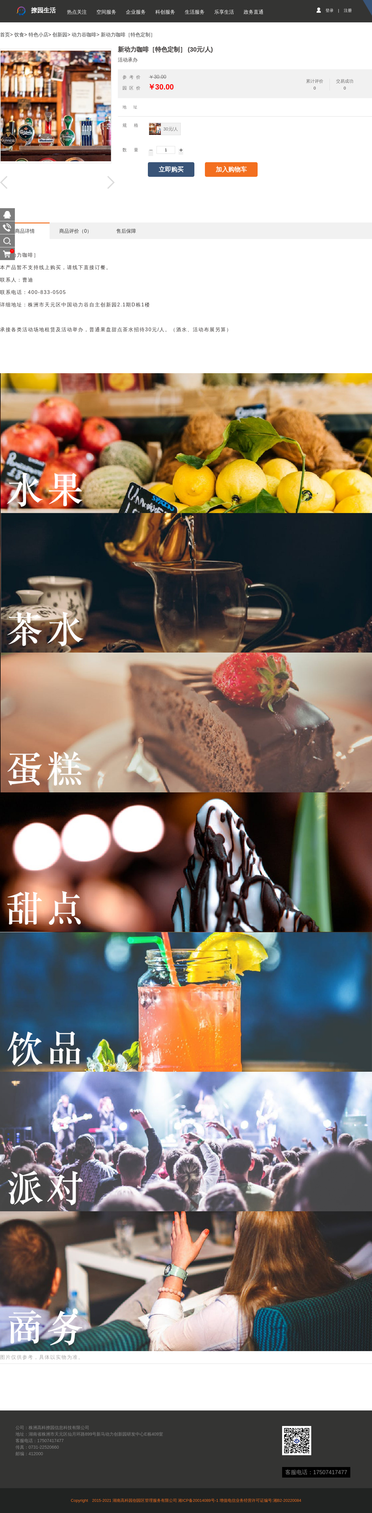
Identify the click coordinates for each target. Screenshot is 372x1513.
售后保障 (126, 231)
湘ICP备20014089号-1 (198, 1500)
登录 (330, 10)
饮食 (19, 34)
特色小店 (38, 34)
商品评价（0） (75, 231)
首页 (5, 34)
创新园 (59, 34)
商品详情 (25, 231)
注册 (348, 10)
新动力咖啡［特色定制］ (128, 34)
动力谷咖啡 (84, 34)
